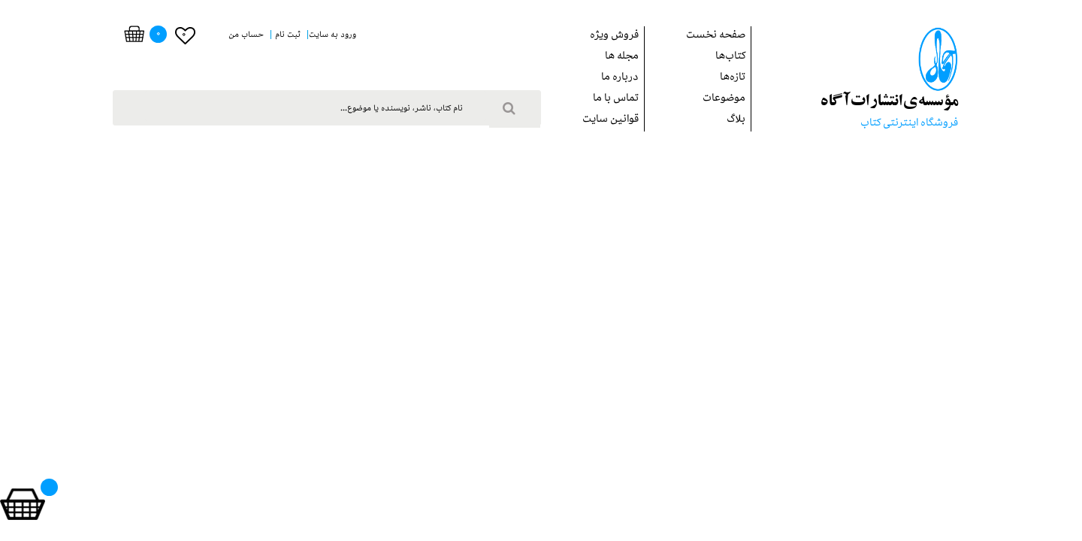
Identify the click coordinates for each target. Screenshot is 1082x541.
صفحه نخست (715, 36)
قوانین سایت (610, 120)
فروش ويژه (614, 36)
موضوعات (724, 99)
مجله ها (622, 57)
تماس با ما (616, 99)
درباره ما (620, 78)
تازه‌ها (732, 78)
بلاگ (736, 120)
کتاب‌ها (730, 57)
